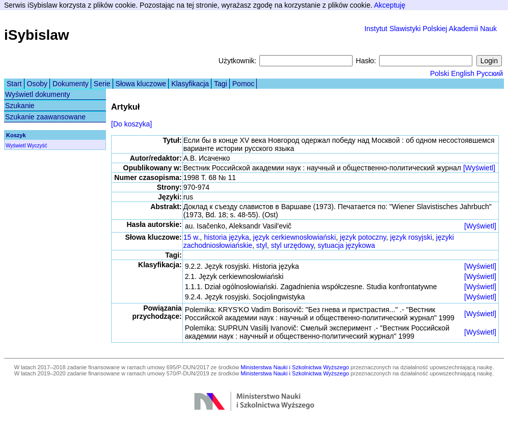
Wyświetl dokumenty (37, 94)
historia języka (226, 237)
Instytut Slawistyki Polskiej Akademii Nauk (430, 28)
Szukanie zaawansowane (45, 117)
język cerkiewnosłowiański (294, 237)
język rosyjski (411, 237)
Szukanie (20, 105)
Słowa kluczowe (141, 84)
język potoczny (363, 237)
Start (14, 84)
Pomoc (243, 84)
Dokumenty (70, 84)
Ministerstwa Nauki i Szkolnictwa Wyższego (294, 367)
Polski (439, 73)
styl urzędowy (292, 245)
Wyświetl (15, 145)
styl (261, 245)
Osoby (37, 84)
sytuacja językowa (346, 245)
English (462, 73)
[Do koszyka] (131, 124)
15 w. (191, 237)
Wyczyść (37, 145)
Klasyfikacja (190, 84)
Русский (489, 73)
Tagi (220, 84)
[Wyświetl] (479, 168)
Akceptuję (389, 5)
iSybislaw (36, 35)
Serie (102, 84)
